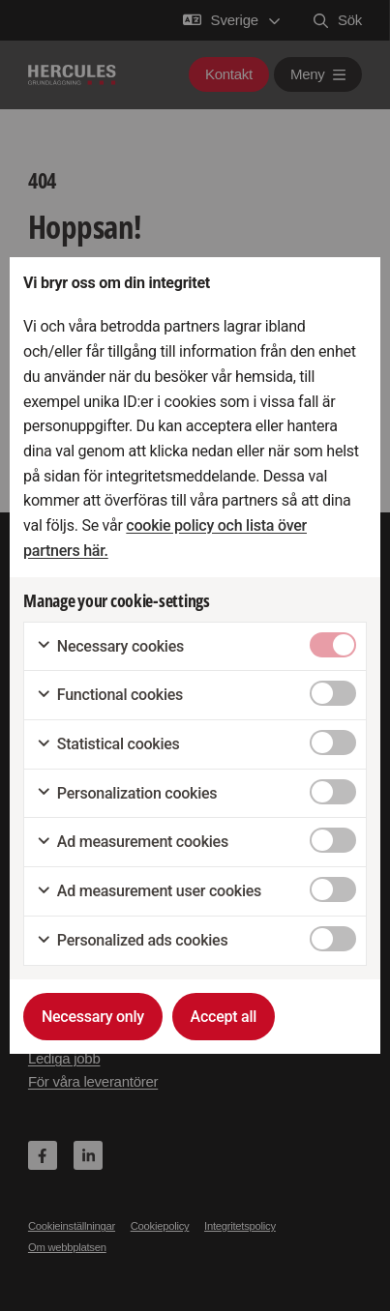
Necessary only (93, 1016)
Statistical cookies (108, 744)
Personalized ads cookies (131, 940)
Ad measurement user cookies (148, 891)
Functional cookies (109, 695)
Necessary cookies (110, 646)
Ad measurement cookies (132, 842)
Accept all (224, 1016)
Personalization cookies (126, 793)
